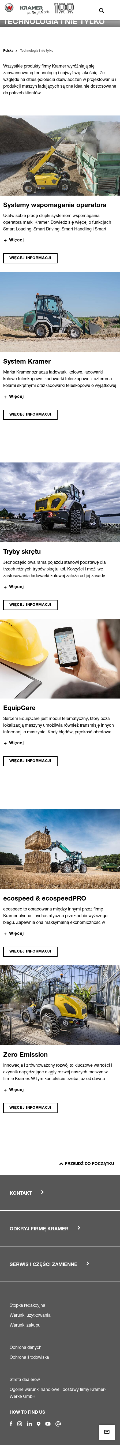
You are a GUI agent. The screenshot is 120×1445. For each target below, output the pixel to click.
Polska (8, 51)
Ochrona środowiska (29, 1357)
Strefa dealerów (25, 1379)
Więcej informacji (30, 258)
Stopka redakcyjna (27, 1305)
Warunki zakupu (25, 1325)
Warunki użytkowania (30, 1315)
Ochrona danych (26, 1347)
